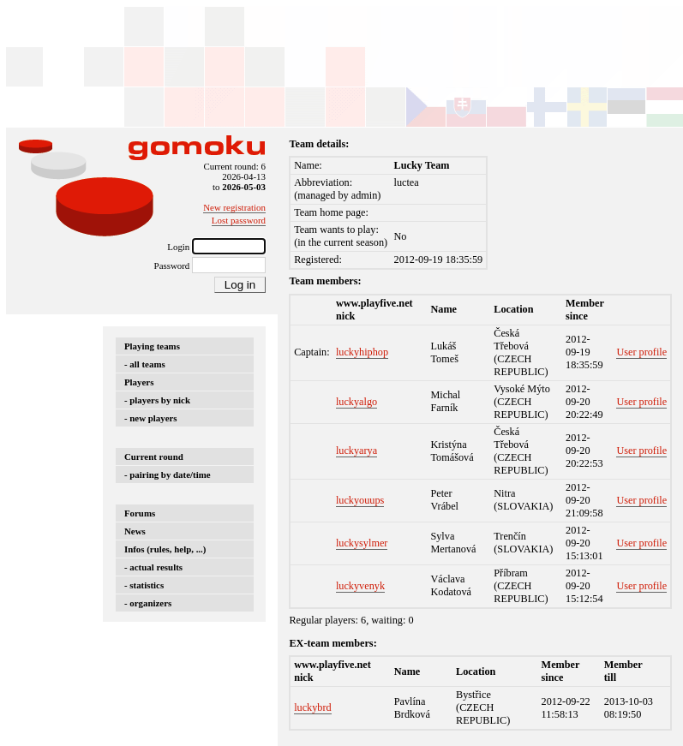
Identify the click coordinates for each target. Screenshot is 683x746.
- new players (150, 418)
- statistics (144, 585)
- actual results (153, 567)
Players (138, 382)
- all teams (144, 364)
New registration (234, 207)
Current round (153, 456)
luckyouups (360, 500)
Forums (139, 513)
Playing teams (152, 346)
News (135, 531)
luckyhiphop (362, 352)
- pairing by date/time (167, 474)
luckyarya (356, 451)
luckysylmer (361, 543)
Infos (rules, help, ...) (165, 549)
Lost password (239, 220)
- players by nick (157, 400)
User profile (641, 352)
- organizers (147, 603)
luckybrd (313, 707)
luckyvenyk (360, 586)
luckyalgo (356, 402)
